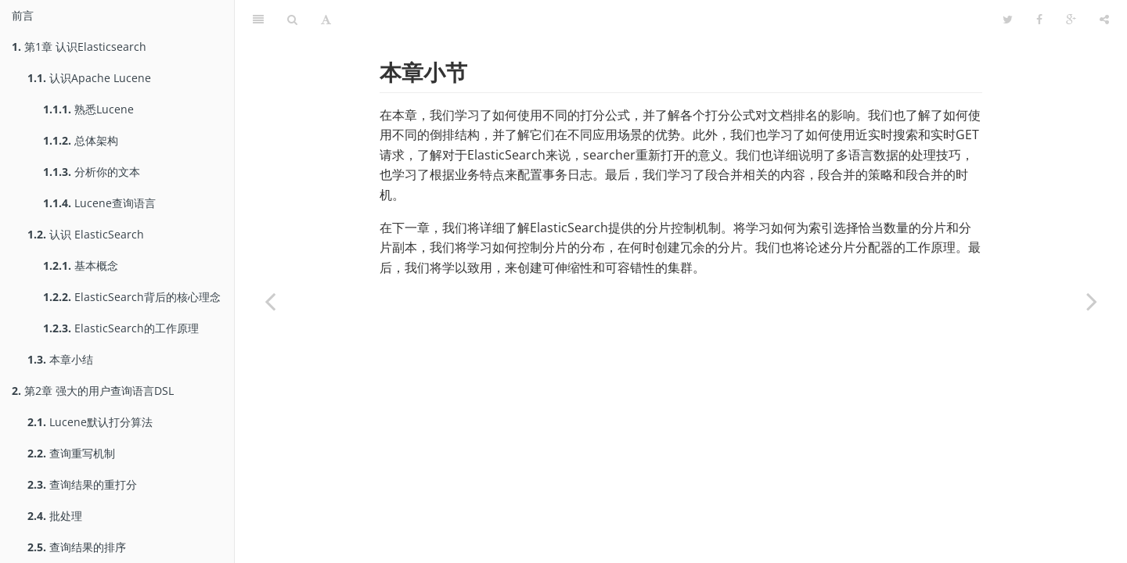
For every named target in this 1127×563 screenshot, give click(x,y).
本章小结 (60, 359)
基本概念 (80, 265)
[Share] (1104, 19)
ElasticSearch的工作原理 (121, 328)
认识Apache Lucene (89, 77)
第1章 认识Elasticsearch (79, 46)
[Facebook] (1039, 19)
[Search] (292, 19)
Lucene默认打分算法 (90, 421)
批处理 (54, 515)
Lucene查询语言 (99, 202)
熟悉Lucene (88, 109)
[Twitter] (1007, 19)
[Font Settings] (326, 19)
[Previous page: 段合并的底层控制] (270, 301)
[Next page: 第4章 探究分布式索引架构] (1092, 301)
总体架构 (80, 140)
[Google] (1071, 19)
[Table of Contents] (258, 19)
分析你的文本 (91, 171)
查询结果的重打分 (82, 484)
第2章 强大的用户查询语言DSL (93, 390)
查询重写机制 (71, 453)
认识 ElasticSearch (85, 234)
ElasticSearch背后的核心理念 (132, 296)
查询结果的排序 (76, 547)
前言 (23, 15)
